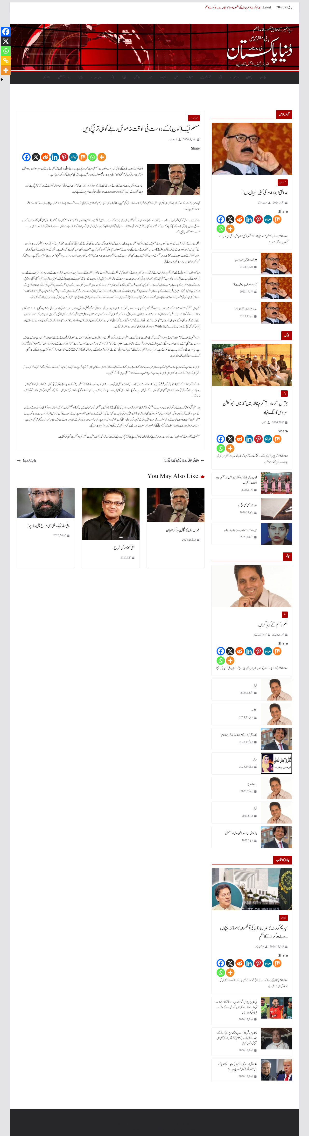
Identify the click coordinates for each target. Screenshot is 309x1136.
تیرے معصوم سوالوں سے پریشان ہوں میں (240, 530)
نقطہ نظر (46, 77)
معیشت (189, 77)
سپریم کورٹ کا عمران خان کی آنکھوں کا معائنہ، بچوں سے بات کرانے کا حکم (233, 7)
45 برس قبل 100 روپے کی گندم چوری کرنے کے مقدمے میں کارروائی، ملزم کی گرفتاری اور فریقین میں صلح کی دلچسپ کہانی (237, 1038)
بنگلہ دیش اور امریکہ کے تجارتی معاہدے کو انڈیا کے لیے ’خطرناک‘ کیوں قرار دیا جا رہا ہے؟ (237, 1067)
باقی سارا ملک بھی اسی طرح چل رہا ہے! (48, 526)
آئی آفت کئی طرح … (123, 548)
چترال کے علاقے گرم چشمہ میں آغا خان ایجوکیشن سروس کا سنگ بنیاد (255, 408)
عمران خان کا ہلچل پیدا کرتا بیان (183, 530)
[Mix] (83, 157)
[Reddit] (45, 157)
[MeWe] (73, 157)
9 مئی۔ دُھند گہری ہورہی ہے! (245, 260)
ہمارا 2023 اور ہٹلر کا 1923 (245, 309)
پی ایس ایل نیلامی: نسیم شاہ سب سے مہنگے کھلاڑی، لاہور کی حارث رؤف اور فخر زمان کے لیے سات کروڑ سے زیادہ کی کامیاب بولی (236, 1007)
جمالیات (163, 77)
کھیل (176, 77)
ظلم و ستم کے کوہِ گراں (273, 625)
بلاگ (112, 77)
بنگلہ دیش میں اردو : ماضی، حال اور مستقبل (241, 833)
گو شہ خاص (283, 182)
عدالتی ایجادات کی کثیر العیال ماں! (265, 193)
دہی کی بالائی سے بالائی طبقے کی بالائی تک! (183, 460)
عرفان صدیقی (262, 203)
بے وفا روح (252, 784)
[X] (36, 157)
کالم (220, 77)
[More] (102, 157)
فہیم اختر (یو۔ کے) (260, 635)
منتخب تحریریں (205, 77)
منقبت (254, 710)
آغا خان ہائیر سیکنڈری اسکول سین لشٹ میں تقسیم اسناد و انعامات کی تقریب (236, 480)
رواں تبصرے (96, 77)
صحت (150, 77)
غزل (255, 685)
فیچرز (124, 77)
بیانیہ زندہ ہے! (26, 460)
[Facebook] (26, 157)
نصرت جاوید (173, 139)
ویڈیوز (80, 77)
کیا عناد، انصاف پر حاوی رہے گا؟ (244, 284)
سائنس (137, 77)
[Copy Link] (6, 60)
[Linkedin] (54, 157)
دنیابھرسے (234, 77)
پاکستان (249, 77)
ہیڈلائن (263, 77)
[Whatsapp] (92, 157)
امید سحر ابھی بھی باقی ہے (247, 505)
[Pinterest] (64, 157)
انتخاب (263, 422)
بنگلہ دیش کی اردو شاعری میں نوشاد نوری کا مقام (239, 735)
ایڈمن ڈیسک (259, 947)
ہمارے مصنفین (63, 77)
